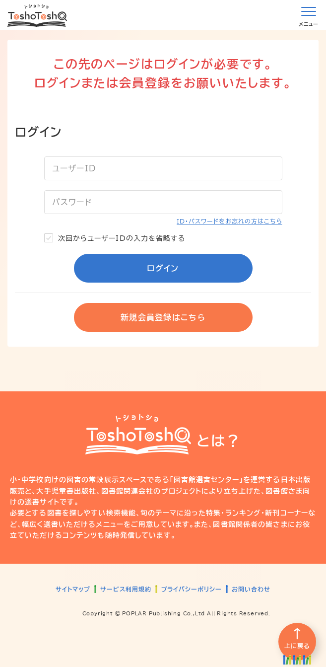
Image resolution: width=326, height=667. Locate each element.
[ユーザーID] (163, 168)
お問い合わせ (251, 589)
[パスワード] (163, 202)
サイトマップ (73, 589)
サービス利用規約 (125, 589)
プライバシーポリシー (191, 589)
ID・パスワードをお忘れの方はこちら (229, 221)
